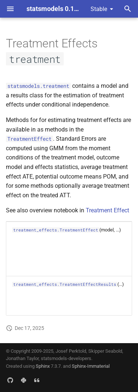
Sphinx (43, 366)
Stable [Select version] (99, 9)
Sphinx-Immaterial (91, 366)
